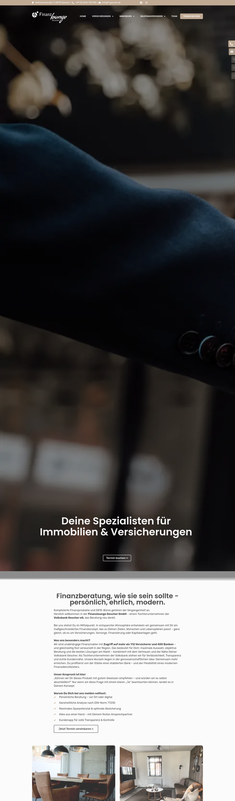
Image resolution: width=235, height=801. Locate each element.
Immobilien (126, 16)
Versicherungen (103, 16)
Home (83, 16)
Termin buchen (191, 16)
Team (174, 16)
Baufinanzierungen (152, 16)
